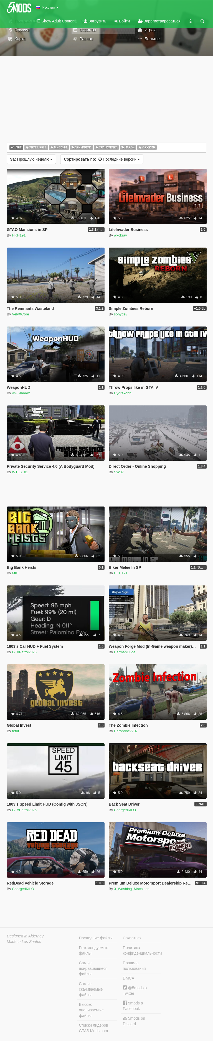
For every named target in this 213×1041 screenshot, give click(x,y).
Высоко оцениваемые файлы (91, 1010)
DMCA (128, 978)
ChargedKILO (125, 810)
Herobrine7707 (126, 731)
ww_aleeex (21, 393)
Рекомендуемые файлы (93, 950)
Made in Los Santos (24, 941)
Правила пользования (134, 966)
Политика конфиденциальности (142, 950)
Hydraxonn (122, 393)
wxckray (120, 235)
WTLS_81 (20, 472)
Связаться (132, 938)
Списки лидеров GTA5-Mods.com (93, 1028)
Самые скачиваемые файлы (91, 989)
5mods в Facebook (133, 1006)
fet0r (15, 731)
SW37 (119, 472)
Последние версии (102, 159)
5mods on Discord (134, 1021)
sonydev (120, 314)
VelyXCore (20, 314)
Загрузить (95, 21)
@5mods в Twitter (135, 990)
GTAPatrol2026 (24, 652)
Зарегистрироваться (159, 21)
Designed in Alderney (25, 936)
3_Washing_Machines (131, 889)
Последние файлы (96, 938)
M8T (15, 573)
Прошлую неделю (31, 159)
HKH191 (19, 235)
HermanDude (124, 652)
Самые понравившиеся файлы (93, 968)
